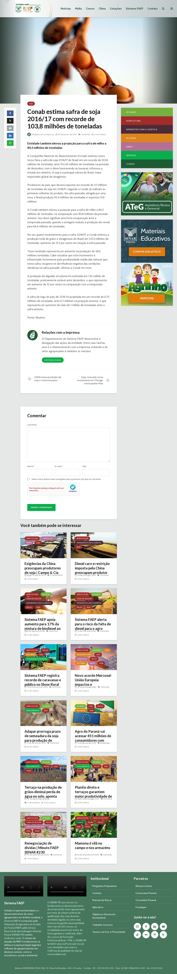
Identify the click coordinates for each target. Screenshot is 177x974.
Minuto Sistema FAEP (35, 827)
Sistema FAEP (134, 8)
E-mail (59, 466)
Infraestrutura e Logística (89, 543)
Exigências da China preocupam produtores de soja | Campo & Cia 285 (43, 570)
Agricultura (32, 538)
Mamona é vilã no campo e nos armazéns (92, 845)
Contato (152, 8)
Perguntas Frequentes (104, 886)
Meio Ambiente (32, 710)
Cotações (116, 8)
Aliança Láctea (144, 886)
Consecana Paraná (146, 893)
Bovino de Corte (84, 654)
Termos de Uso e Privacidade (108, 931)
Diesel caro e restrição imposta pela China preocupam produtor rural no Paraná (92, 570)
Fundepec (141, 907)
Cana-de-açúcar (33, 599)
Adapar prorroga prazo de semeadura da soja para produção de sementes (43, 738)
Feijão (90, 822)
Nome (30, 466)
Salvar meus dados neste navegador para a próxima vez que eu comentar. (66, 479)
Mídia (78, 8)
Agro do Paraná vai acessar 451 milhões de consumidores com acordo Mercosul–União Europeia (94, 740)
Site (84, 466)
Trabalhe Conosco (102, 924)
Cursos (90, 8)
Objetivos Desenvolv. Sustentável (104, 916)
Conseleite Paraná (146, 900)
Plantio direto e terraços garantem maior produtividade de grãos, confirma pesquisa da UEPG (93, 796)
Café (98, 654)
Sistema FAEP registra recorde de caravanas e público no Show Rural (43, 679)
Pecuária (30, 654)
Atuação (46, 594)
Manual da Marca (101, 900)
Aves (107, 650)
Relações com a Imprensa (40, 134)
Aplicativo (97, 907)
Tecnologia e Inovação (36, 659)
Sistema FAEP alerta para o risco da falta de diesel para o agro (93, 624)
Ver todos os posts (52, 360)
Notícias (66, 8)
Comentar (85, 134)
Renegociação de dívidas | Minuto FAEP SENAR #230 (42, 847)
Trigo (28, 771)
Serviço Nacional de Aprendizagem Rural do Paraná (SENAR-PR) (22, 931)
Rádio (29, 543)
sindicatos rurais (12, 938)
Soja (31, 104)
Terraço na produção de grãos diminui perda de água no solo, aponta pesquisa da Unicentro (43, 794)
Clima (102, 8)
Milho (29, 607)
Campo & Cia (48, 538)
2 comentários (56, 575)
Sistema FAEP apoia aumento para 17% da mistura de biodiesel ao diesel (43, 626)
